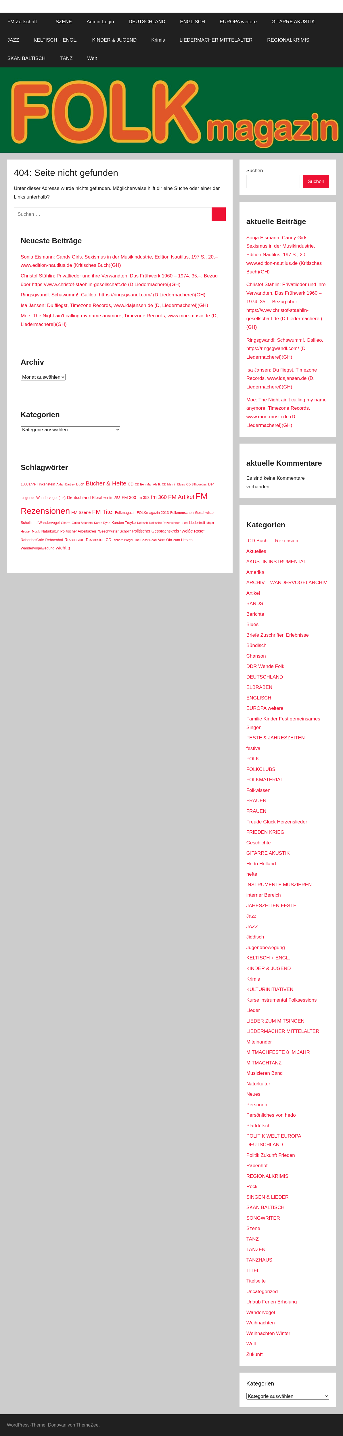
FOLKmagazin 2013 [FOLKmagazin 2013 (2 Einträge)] (153, 513)
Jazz (251, 916)
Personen (256, 1104)
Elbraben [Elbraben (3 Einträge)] (100, 497)
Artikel (253, 593)
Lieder (253, 1010)
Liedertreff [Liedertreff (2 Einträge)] (197, 523)
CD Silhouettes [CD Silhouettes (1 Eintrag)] (196, 484)
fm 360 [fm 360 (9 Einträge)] (159, 497)
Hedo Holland (261, 863)
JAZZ (13, 40)
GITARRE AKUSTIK (293, 21)
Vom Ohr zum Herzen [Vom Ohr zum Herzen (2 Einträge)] (175, 540)
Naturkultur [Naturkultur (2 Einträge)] (50, 531)
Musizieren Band (264, 1073)
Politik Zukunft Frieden (270, 1155)
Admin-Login (100, 21)
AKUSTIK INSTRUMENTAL (276, 561)
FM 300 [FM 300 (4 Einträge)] (129, 497)
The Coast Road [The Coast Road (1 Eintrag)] (145, 540)
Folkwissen (258, 790)
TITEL (253, 1270)
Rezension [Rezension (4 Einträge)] (74, 539)
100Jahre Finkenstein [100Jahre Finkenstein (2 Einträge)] (38, 484)
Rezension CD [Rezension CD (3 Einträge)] (98, 540)
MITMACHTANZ (263, 1063)
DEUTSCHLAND (147, 21)
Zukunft (254, 1354)
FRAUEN (256, 800)
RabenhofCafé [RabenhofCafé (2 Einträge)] (32, 540)
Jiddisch (255, 937)
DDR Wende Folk (265, 666)
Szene (253, 1228)
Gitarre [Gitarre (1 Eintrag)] (65, 522)
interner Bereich (263, 895)
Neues (253, 1094)
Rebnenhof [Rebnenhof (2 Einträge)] (54, 540)
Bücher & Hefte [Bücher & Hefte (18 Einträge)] (106, 483)
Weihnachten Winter (268, 1333)
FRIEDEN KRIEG (265, 832)
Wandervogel (260, 1312)
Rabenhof (257, 1165)
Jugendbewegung (265, 947)
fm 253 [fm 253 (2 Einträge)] (114, 498)
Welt (92, 58)
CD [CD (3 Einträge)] (130, 484)
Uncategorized (262, 1291)
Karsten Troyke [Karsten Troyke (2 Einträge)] (124, 523)
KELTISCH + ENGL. (55, 40)
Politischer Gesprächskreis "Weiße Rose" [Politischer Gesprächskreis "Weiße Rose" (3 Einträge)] (168, 531)
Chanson (256, 656)
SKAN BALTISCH (26, 58)
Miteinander (259, 1042)
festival (254, 748)
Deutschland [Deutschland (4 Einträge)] (79, 497)
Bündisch (256, 645)
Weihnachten (260, 1323)
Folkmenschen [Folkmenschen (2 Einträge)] (182, 513)
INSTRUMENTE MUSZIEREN (279, 884)
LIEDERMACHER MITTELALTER (216, 40)
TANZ (66, 58)
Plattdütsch (258, 1125)
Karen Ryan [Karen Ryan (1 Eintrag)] (102, 522)
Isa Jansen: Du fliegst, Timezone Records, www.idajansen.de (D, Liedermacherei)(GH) (114, 305)
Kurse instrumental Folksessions (281, 1000)
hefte (251, 874)
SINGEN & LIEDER (267, 1197)
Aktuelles (256, 551)
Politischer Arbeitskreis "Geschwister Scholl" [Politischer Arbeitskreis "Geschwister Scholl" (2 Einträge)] (95, 531)
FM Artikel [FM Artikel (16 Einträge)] (181, 497)
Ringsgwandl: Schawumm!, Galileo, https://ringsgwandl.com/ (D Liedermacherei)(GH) (113, 295)
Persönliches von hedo (271, 1115)
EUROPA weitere (238, 21)
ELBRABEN (259, 687)
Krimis (158, 40)
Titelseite (256, 1281)
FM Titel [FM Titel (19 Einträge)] (103, 511)
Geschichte (258, 843)
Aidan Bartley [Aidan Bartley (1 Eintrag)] (66, 484)
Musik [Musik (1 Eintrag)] (36, 531)
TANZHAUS (259, 1260)
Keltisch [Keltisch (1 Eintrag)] (142, 522)
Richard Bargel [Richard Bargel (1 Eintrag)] (123, 540)
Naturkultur (258, 1084)
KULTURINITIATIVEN (270, 989)
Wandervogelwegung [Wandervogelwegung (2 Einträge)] (37, 548)
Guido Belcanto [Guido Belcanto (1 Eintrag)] (82, 522)
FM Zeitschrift (25, 21)
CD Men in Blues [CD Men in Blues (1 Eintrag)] (173, 484)
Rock (252, 1186)
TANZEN (256, 1249)
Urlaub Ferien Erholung (271, 1302)
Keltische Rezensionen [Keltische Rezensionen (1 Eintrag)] (164, 522)
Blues (252, 624)
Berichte (255, 614)
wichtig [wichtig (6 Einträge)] (63, 547)
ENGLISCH (192, 21)
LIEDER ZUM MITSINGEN (275, 1021)
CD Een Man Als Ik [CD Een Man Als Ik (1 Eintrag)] (147, 484)
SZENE (63, 21)
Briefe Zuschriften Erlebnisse (277, 635)
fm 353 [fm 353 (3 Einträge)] (143, 497)
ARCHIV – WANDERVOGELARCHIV (286, 582)
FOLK (252, 758)
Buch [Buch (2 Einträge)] (80, 484)
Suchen (254, 170)
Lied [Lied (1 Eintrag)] (184, 522)
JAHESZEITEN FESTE (271, 905)
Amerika (255, 572)
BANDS (254, 603)
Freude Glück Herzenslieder (276, 822)
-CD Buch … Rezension (272, 540)
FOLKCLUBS (260, 769)
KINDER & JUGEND (114, 40)
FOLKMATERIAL (264, 779)
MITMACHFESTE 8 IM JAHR (278, 1052)
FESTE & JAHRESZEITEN (275, 738)
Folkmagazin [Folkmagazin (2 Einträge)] (125, 513)
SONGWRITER (263, 1218)
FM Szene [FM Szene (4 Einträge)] (81, 512)
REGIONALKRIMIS (288, 40)
